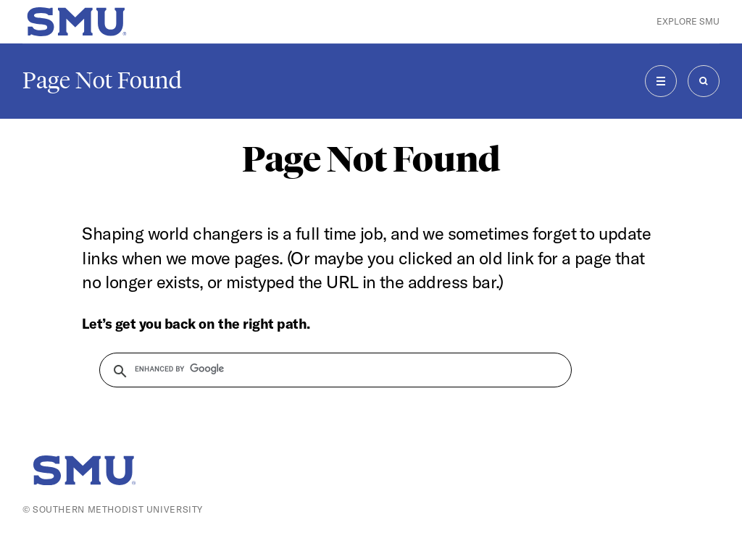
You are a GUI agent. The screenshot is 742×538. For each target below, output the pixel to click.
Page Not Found (102, 80)
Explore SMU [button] (688, 21)
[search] (327, 369)
